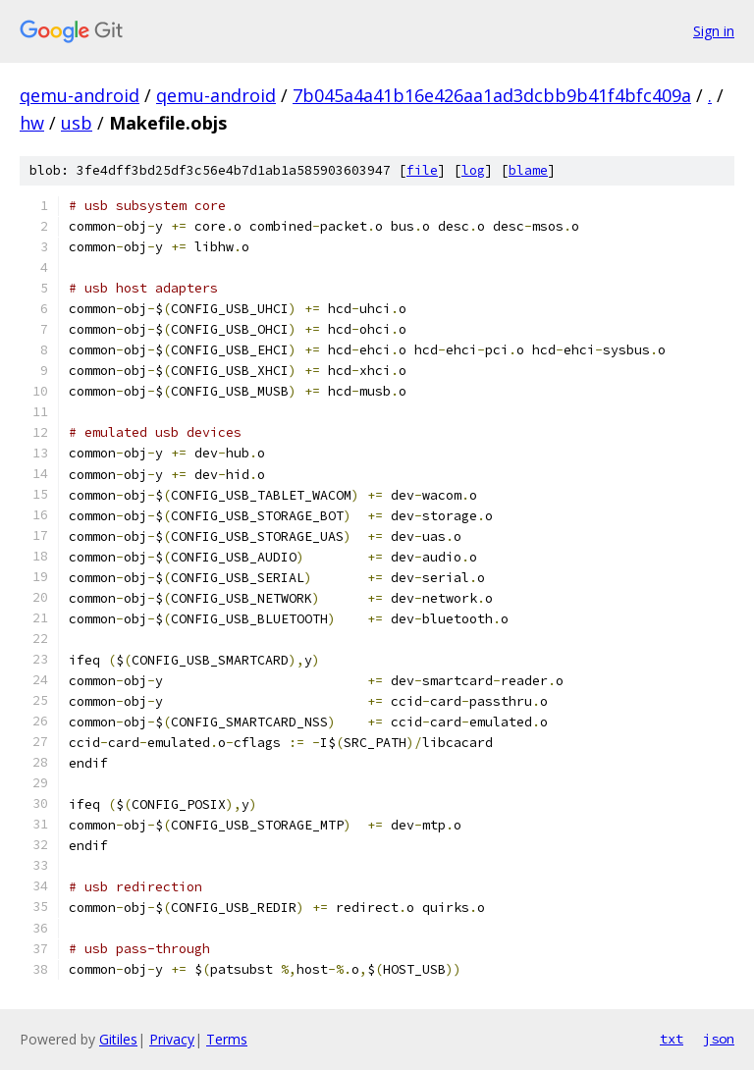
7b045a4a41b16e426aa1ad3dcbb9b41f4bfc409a (492, 95)
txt (671, 1038)
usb (76, 122)
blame (528, 170)
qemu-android (79, 95)
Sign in (713, 31)
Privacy (171, 1039)
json (718, 1038)
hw (32, 122)
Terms (226, 1039)
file (422, 170)
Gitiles (118, 1039)
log (473, 170)
